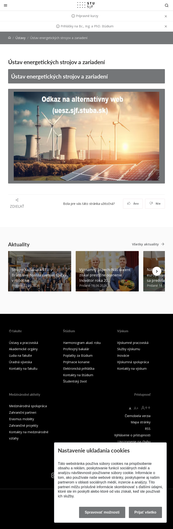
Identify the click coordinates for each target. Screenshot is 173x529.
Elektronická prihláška (78, 368)
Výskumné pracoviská (132, 343)
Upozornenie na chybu (134, 441)
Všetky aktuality (145, 244)
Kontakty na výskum (132, 368)
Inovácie (123, 355)
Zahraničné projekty (23, 425)
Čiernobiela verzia (137, 416)
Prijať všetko (145, 512)
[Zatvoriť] (5, 5)
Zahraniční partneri (22, 412)
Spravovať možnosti (102, 512)
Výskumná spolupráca (133, 362)
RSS (147, 428)
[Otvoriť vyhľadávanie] (166, 5)
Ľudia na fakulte (20, 355)
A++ (145, 407)
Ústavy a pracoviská (23, 343)
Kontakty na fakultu (23, 368)
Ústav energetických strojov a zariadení (59, 76)
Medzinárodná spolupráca (28, 406)
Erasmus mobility (21, 419)
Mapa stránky (140, 422)
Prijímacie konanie (76, 362)
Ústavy (20, 38)
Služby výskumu (128, 349)
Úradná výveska (20, 362)
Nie (155, 203)
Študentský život (75, 381)
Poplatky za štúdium (78, 355)
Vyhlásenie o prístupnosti (132, 435)
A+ (136, 408)
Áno (133, 203)
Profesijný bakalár (76, 349)
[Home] (9, 38)
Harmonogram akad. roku (82, 343)
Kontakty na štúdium (78, 375)
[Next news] (156, 271)
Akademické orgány (23, 349)
